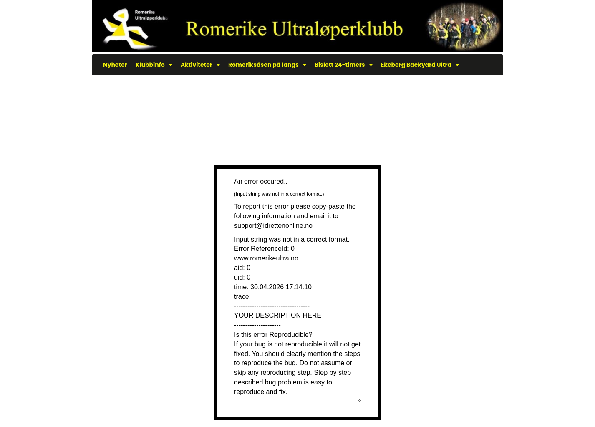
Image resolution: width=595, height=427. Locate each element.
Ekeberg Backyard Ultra (420, 65)
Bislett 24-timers (344, 65)
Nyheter (115, 65)
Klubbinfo (154, 65)
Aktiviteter (200, 65)
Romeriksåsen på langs (267, 65)
